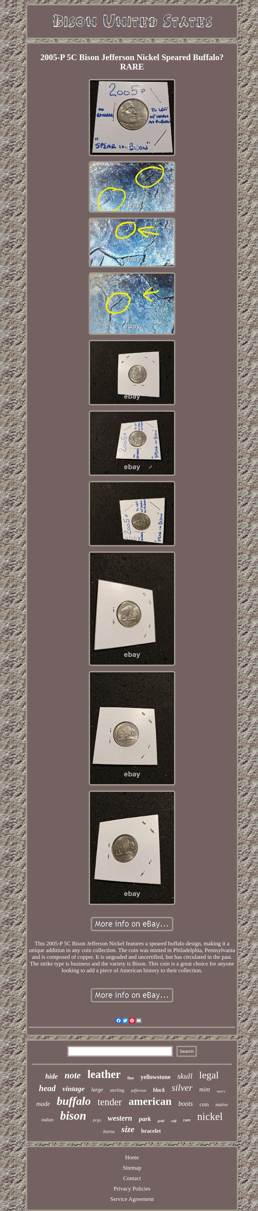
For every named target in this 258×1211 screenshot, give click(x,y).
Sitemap (132, 1168)
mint (204, 1089)
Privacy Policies (132, 1188)
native (222, 1104)
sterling (117, 1090)
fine (130, 1078)
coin (204, 1104)
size (127, 1129)
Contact (132, 1178)
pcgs (97, 1119)
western (120, 1118)
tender (109, 1101)
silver (182, 1087)
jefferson (138, 1090)
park (145, 1118)
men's (221, 1091)
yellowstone (156, 1077)
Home (132, 1157)
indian (47, 1119)
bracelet (151, 1131)
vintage (73, 1088)
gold (161, 1121)
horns (109, 1131)
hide (51, 1076)
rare (186, 1120)
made (43, 1103)
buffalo (74, 1101)
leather (104, 1074)
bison (73, 1115)
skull (184, 1076)
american (150, 1101)
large (97, 1089)
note (72, 1075)
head (47, 1088)
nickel (210, 1116)
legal (209, 1074)
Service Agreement (132, 1199)
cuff (173, 1121)
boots (185, 1103)
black (159, 1090)
